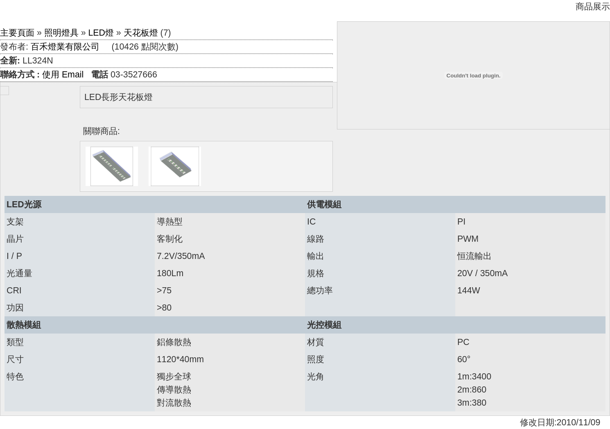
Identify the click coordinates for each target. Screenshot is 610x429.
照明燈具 (61, 33)
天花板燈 (141, 33)
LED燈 (101, 33)
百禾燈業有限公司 (65, 47)
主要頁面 (17, 33)
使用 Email (63, 74)
